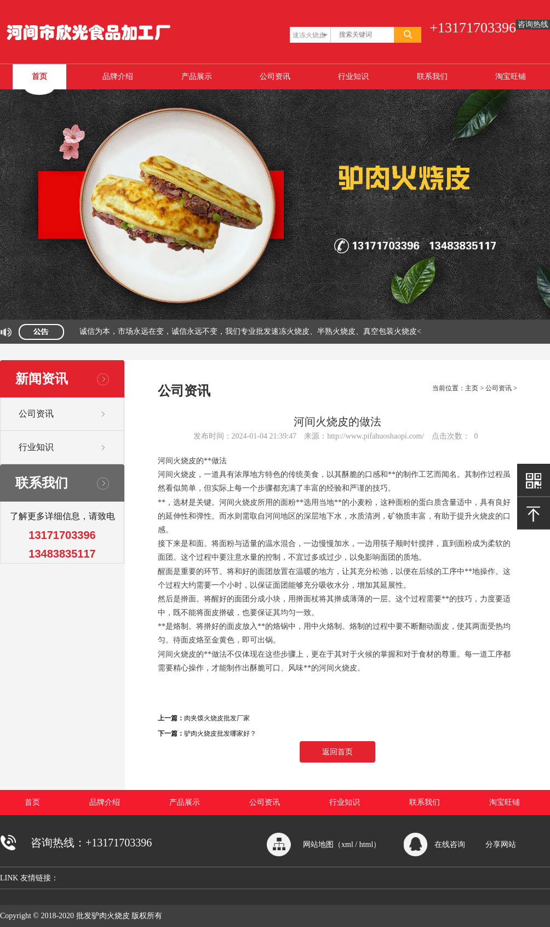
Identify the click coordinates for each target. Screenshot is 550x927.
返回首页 (337, 752)
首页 (39, 76)
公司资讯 (275, 76)
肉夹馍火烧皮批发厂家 (217, 718)
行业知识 (353, 76)
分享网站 (500, 844)
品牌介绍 (117, 76)
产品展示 (196, 76)
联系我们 (432, 76)
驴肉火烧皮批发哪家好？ (220, 733)
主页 (471, 388)
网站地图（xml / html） (342, 844)
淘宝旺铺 (510, 76)
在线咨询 (449, 844)
